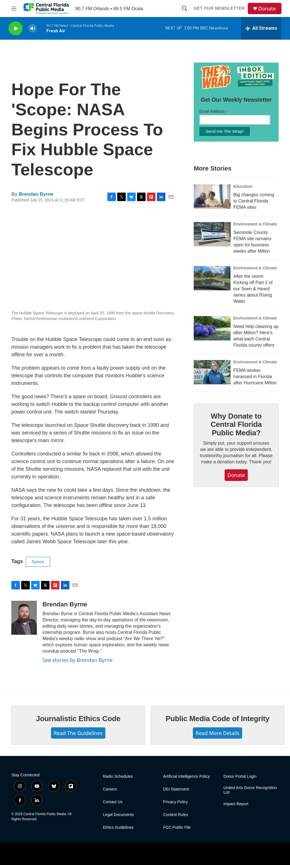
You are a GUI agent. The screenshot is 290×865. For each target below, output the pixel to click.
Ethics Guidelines (118, 827)
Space (38, 561)
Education (243, 186)
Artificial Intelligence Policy (186, 776)
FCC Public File (177, 827)
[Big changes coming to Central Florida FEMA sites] (212, 196)
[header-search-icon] (184, 8)
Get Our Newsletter (219, 8)
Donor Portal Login (240, 776)
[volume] (32, 28)
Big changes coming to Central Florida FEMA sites (253, 201)
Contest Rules (175, 815)
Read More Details (217, 733)
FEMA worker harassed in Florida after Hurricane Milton (255, 376)
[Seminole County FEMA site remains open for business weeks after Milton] (212, 234)
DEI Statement (176, 789)
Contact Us (112, 802)
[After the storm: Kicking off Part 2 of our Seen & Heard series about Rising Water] (212, 278)
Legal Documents (118, 815)
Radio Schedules (118, 776)
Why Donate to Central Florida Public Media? (236, 424)
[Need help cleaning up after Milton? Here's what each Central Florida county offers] (212, 328)
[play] (15, 28)
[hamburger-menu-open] (13, 8)
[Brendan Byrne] (24, 618)
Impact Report (235, 804)
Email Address (213, 111)
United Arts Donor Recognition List (250, 790)
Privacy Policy (175, 802)
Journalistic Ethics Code (78, 718)
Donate (267, 9)
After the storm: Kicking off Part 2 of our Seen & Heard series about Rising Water (252, 289)
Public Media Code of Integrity (218, 718)
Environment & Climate (255, 224)
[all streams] (261, 28)
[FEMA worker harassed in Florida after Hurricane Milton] (212, 372)
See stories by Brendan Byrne (77, 660)
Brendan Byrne (36, 194)
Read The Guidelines (78, 733)
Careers (110, 789)
